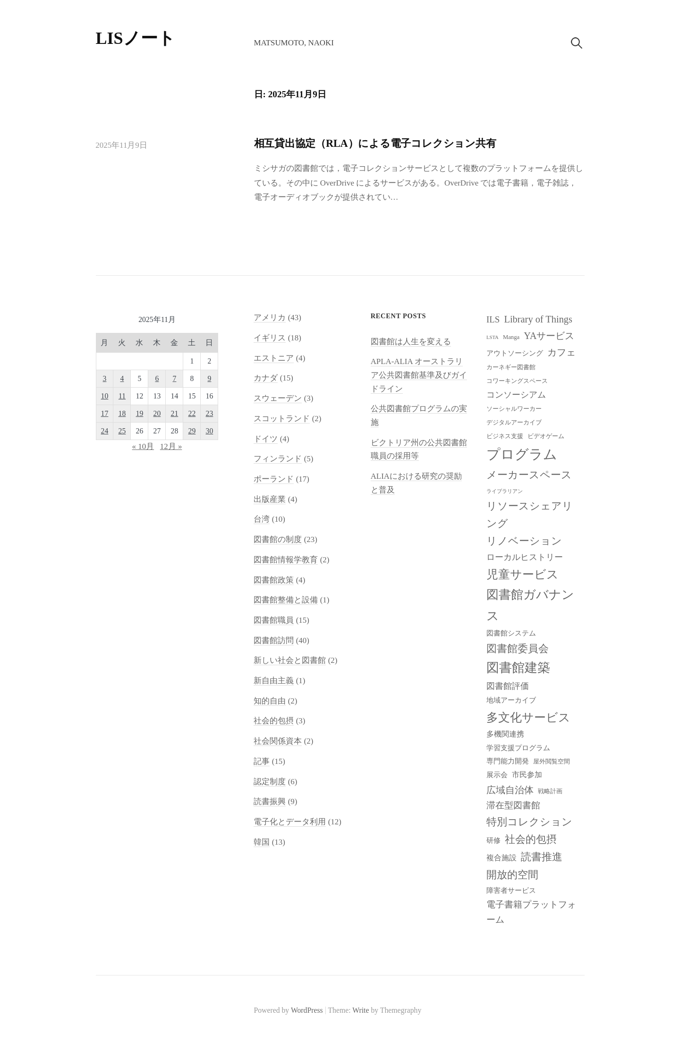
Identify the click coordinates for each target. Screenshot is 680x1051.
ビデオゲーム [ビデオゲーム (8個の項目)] (545, 436)
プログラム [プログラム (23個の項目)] (521, 454)
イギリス (270, 337)
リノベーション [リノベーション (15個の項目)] (524, 541)
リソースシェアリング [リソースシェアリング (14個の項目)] (529, 514)
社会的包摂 (274, 720)
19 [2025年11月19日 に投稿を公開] (140, 413)
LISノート (135, 38)
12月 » (171, 446)
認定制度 (270, 781)
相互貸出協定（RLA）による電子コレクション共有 (375, 143)
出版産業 (270, 499)
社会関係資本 (278, 741)
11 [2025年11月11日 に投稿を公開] (122, 396)
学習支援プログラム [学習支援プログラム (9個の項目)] (518, 748)
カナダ (266, 377)
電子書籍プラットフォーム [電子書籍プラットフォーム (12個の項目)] (531, 911)
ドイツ (266, 438)
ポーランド (274, 479)
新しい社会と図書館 (290, 660)
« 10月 (143, 446)
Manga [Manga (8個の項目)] (511, 337)
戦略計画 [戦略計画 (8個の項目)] (550, 791)
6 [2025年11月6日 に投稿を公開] (157, 378)
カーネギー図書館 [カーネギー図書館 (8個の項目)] (511, 367)
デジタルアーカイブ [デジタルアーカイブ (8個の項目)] (514, 422)
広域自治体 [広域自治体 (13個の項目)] (510, 790)
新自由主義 (274, 680)
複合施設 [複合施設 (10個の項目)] (501, 858)
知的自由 (270, 700)
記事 (262, 761)
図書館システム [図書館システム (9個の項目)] (511, 633)
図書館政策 (274, 580)
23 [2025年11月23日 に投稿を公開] (209, 413)
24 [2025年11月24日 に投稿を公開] (105, 431)
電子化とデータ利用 (290, 821)
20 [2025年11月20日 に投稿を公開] (157, 413)
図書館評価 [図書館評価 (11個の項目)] (507, 686)
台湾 (262, 519)
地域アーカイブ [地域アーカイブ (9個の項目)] (511, 700)
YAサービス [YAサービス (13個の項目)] (549, 336)
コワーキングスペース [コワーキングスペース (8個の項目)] (517, 381)
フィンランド (278, 458)
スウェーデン (278, 398)
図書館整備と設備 (286, 599)
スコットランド (282, 418)
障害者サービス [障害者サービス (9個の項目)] (511, 890)
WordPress (307, 1010)
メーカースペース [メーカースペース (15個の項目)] (529, 475)
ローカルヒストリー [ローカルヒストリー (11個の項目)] (524, 557)
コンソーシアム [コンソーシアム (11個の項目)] (516, 394)
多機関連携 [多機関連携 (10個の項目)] (505, 734)
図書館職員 (274, 620)
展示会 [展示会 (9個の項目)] (497, 775)
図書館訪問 (274, 640)
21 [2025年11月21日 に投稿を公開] (174, 413)
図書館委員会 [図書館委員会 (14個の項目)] (517, 648)
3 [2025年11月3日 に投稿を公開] (105, 378)
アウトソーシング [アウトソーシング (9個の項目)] (514, 353)
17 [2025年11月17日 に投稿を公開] (105, 413)
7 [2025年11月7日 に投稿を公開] (174, 378)
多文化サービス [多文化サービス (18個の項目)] (528, 717)
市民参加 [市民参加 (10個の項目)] (527, 775)
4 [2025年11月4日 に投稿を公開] (122, 378)
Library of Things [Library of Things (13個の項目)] (538, 319)
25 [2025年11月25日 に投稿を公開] (122, 431)
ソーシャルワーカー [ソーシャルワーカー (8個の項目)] (514, 409)
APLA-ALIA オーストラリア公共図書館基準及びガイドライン (419, 375)
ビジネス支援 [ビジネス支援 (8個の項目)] (504, 436)
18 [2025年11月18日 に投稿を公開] (122, 413)
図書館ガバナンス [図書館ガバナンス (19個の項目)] (530, 605)
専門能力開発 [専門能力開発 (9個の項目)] (507, 761)
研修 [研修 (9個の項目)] (493, 840)
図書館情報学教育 (286, 559)
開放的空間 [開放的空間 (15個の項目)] (512, 875)
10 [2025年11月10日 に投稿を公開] (105, 396)
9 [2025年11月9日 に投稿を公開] (209, 378)
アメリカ (270, 317)
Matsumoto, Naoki (293, 42)
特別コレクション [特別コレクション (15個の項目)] (529, 822)
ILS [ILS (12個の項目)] (493, 319)
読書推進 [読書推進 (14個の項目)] (541, 857)
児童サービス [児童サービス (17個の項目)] (522, 574)
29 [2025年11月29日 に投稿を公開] (192, 431)
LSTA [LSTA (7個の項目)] (492, 337)
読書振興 (270, 801)
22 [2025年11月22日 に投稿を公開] (192, 413)
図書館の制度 (278, 539)
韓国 (262, 842)
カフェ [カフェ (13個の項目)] (561, 352)
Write (360, 1010)
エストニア (274, 358)
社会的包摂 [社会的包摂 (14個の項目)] (531, 839)
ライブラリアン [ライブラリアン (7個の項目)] (504, 491)
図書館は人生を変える (411, 341)
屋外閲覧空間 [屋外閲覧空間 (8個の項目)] (551, 761)
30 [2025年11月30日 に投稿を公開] (209, 431)
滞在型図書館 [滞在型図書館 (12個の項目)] (513, 805)
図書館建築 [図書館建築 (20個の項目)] (518, 668)
